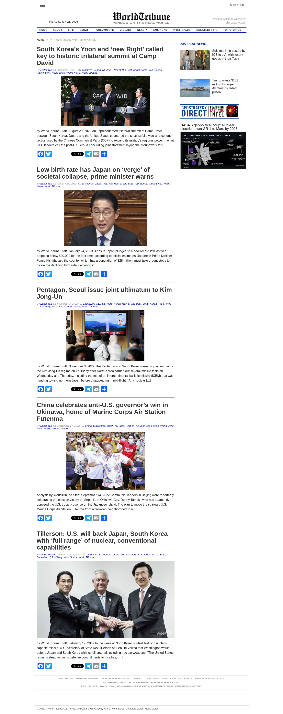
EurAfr (85, 30)
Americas (160, 30)
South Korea (140, 69)
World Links (58, 72)
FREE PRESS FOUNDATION (209, 678)
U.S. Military (43, 306)
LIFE (71, 30)
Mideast (126, 30)
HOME (43, 30)
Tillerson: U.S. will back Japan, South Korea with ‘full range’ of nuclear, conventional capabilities (102, 540)
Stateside (42, 557)
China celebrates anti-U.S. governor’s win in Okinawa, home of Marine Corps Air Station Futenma (102, 411)
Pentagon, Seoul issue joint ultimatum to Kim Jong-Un (104, 293)
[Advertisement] (213, 208)
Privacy (139, 678)
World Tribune (89, 72)
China (88, 425)
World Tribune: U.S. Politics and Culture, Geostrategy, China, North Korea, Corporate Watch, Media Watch (102, 708)
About (57, 30)
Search (237, 5)
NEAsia (142, 30)
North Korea (114, 303)
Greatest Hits (207, 30)
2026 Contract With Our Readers (78, 678)
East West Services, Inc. (116, 678)
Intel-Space (182, 30)
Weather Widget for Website (227, 18)
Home (41, 39)
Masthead (153, 678)
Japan (97, 69)
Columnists (105, 30)
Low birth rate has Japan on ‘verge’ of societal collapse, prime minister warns (95, 173)
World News (73, 72)
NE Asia (106, 69)
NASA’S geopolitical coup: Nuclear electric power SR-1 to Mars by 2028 (209, 127)
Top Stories (232, 30)
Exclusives (86, 69)
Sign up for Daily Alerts (177, 678)
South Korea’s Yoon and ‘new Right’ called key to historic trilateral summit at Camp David (100, 56)
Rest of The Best (122, 69)
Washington (43, 72)
